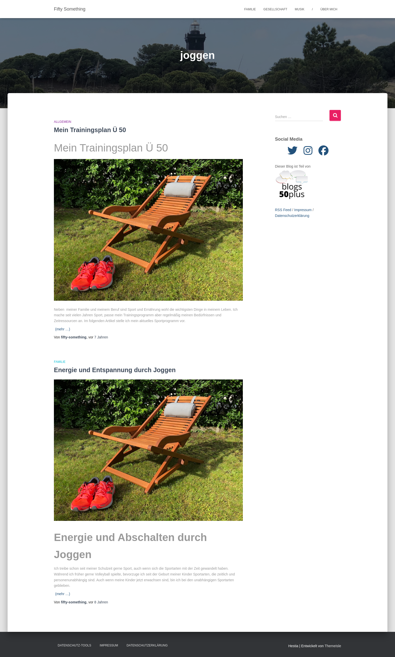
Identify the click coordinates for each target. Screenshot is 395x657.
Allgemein (62, 122)
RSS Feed (283, 210)
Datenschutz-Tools (74, 645)
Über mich (328, 9)
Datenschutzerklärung (292, 216)
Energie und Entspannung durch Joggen (115, 369)
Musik (299, 9)
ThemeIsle (333, 646)
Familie (250, 9)
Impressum (303, 210)
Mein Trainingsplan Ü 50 (90, 129)
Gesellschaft (275, 9)
